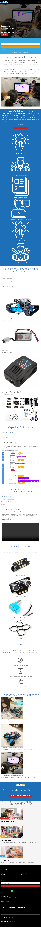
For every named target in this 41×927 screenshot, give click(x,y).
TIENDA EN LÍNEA (5, 860)
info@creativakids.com (7, 893)
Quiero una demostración (20, 127)
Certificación (4, 437)
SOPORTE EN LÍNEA (6, 840)
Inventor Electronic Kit (7, 281)
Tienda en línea (3, 875)
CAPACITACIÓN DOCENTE (7, 821)
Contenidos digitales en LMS (8, 496)
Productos (3, 873)
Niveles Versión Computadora (9, 501)
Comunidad (3, 874)
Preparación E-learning (7, 432)
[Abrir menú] (39, 2)
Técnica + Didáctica (6, 435)
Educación (22, 874)
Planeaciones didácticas (7, 499)
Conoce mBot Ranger (6, 278)
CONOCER (4, 34)
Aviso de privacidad (24, 875)
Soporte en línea (23, 871)
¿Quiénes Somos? (4, 871)
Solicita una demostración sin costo (20, 795)
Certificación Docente (24, 873)
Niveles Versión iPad (6, 504)
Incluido (3, 276)
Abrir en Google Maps (5, 901)
